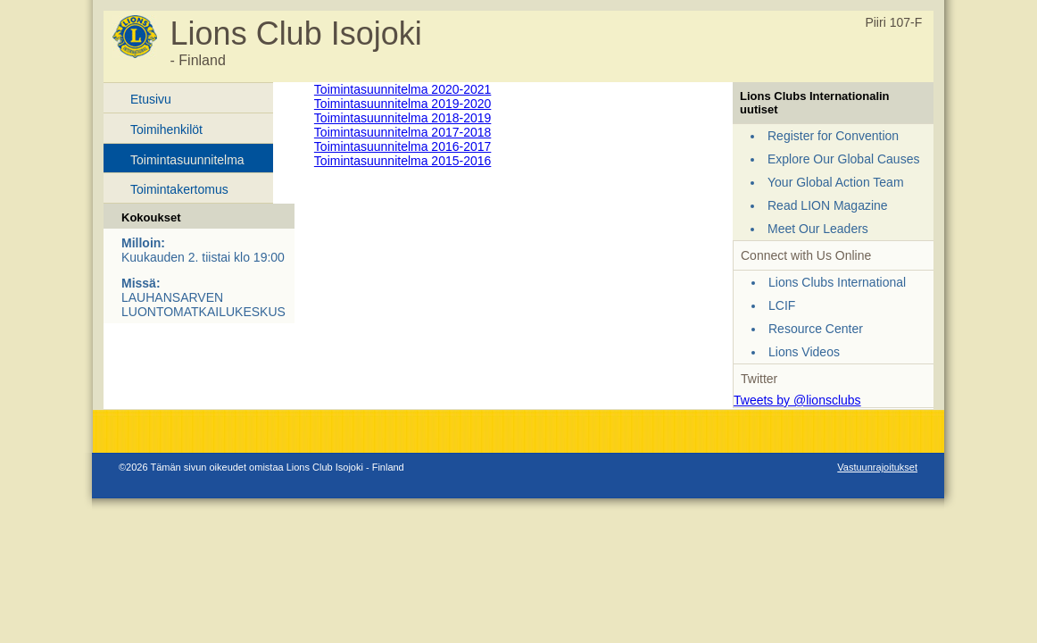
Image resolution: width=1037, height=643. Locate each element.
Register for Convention (833, 136)
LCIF (781, 305)
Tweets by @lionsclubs (797, 400)
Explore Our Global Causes (843, 159)
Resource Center (815, 329)
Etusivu (150, 99)
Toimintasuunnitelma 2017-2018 (402, 132)
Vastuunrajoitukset (877, 467)
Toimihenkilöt (166, 129)
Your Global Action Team (835, 182)
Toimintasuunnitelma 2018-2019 (402, 118)
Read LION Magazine (827, 205)
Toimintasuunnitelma (187, 160)
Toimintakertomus (179, 189)
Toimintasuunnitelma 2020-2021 (402, 89)
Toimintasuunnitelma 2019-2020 (402, 103)
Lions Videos (804, 352)
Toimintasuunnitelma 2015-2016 (402, 161)
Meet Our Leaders (817, 228)
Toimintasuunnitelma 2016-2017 (402, 146)
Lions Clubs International (837, 282)
